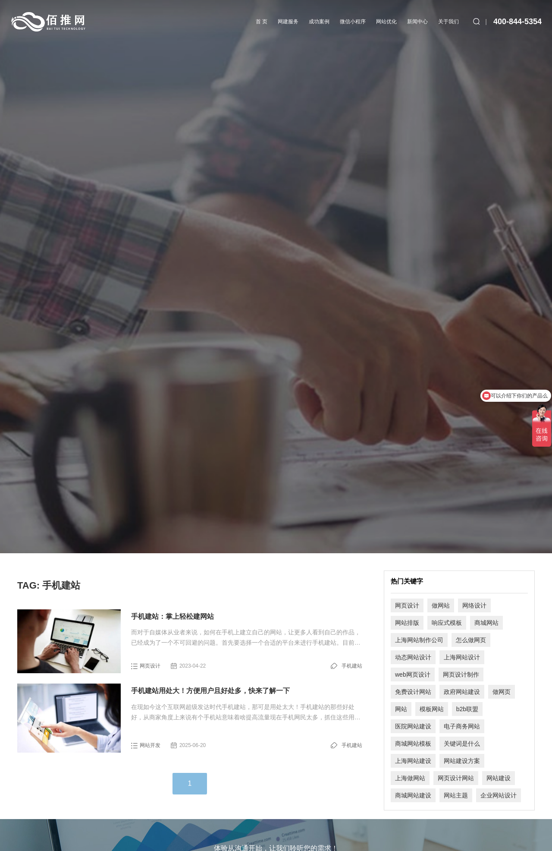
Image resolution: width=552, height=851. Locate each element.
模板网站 (432, 709)
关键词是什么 (462, 743)
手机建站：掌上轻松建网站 (172, 616)
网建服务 (288, 22)
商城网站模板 (413, 743)
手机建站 (352, 666)
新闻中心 (417, 22)
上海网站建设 (413, 760)
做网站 (441, 605)
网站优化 (386, 22)
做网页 (501, 691)
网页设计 (150, 666)
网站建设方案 (462, 760)
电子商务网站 (462, 726)
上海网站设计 (462, 657)
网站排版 (407, 622)
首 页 (261, 22)
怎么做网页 (471, 640)
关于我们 (448, 22)
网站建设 (498, 778)
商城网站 (486, 622)
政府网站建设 (462, 691)
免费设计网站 (413, 691)
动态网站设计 (413, 657)
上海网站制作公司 (419, 640)
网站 (401, 709)
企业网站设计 (498, 795)
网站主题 (456, 795)
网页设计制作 (461, 674)
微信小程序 (353, 22)
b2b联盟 (467, 709)
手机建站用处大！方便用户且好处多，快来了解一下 (210, 690)
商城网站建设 (413, 795)
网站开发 (150, 745)
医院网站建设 (413, 726)
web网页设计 (412, 674)
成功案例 (319, 22)
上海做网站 (410, 778)
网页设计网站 (456, 778)
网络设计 (474, 605)
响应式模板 (447, 622)
